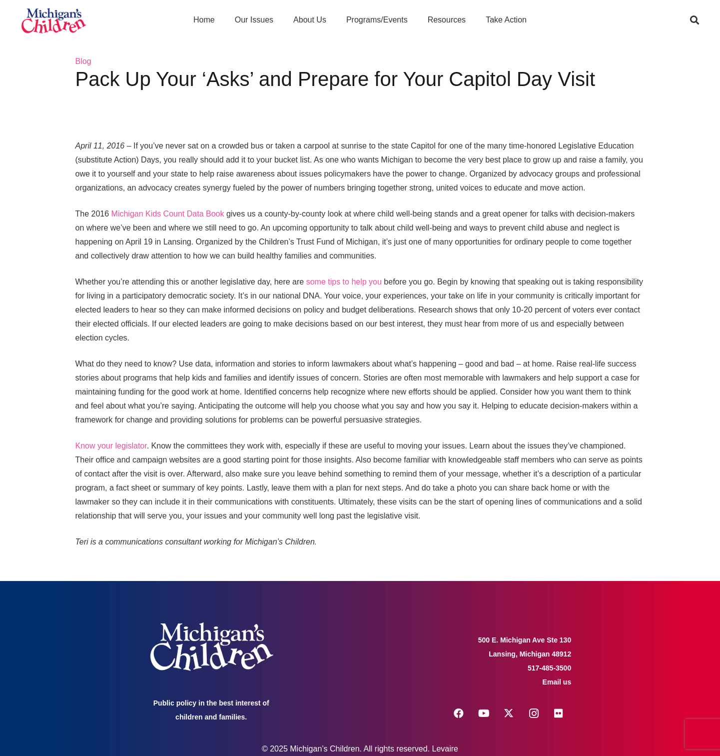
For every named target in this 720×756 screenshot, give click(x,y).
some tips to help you (344, 282)
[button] (695, 20)
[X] (508, 713)
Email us (557, 682)
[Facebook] (458, 713)
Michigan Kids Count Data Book (167, 214)
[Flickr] (558, 713)
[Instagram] (533, 713)
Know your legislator (111, 446)
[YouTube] (483, 713)
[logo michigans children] (53, 20)
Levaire (445, 748)
